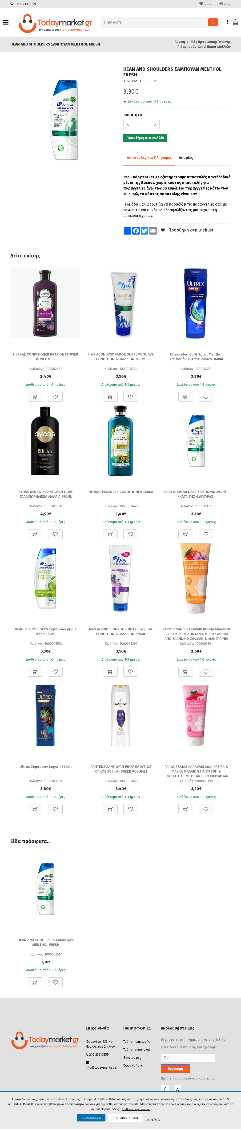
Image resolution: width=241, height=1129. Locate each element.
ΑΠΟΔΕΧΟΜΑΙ (91, 1117)
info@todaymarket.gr (102, 1068)
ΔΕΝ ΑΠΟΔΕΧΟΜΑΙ (125, 1118)
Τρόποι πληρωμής (136, 1042)
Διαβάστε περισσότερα (136, 1109)
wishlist (198, 4)
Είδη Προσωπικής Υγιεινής (210, 42)
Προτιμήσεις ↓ (153, 1119)
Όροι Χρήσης (133, 1066)
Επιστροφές (132, 1058)
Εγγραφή (175, 1069)
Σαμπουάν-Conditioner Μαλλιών (206, 47)
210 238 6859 (26, 4)
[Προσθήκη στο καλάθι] (35, 394)
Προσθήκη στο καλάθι (145, 138)
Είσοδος (222, 4)
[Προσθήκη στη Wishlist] (55, 394)
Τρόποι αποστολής (137, 1050)
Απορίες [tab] (186, 157)
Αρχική (180, 42)
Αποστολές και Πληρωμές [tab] (149, 157)
